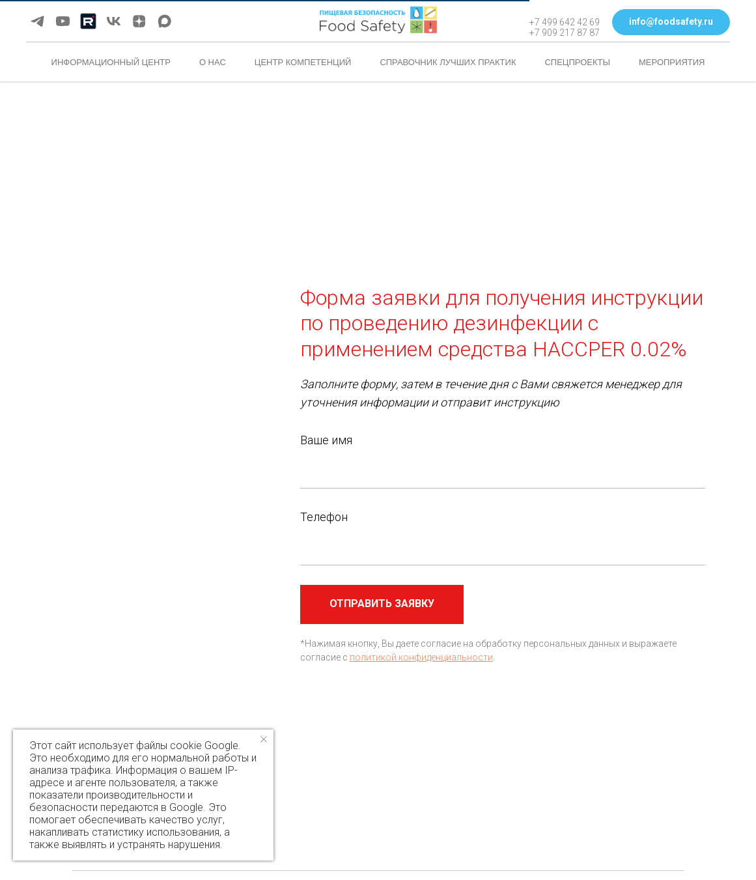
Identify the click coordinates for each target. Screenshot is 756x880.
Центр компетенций (303, 62)
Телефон (324, 517)
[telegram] (37, 21)
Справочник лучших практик (448, 62)
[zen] (139, 21)
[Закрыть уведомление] (263, 739)
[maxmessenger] (164, 21)
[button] (671, 22)
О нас (212, 62)
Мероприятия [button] (672, 62)
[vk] (113, 21)
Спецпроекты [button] (577, 62)
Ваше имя (326, 440)
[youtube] (63, 21)
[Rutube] (88, 21)
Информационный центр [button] (111, 62)
